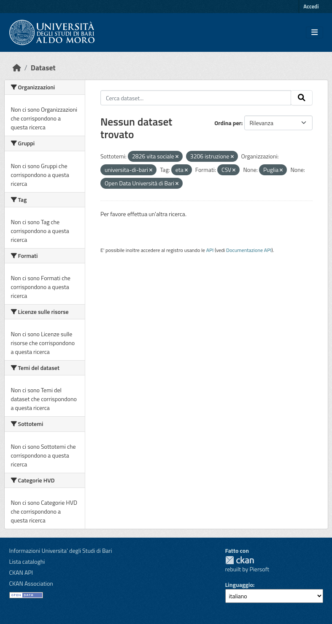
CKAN (239, 560)
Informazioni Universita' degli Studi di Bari (60, 550)
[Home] (17, 67)
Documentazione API (248, 250)
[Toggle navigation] (314, 32)
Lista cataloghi (27, 561)
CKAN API (21, 572)
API (210, 250)
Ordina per (227, 122)
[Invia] (302, 97)
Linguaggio (239, 584)
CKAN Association (31, 583)
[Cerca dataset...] (195, 97)
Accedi (311, 6)
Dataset (43, 67)
